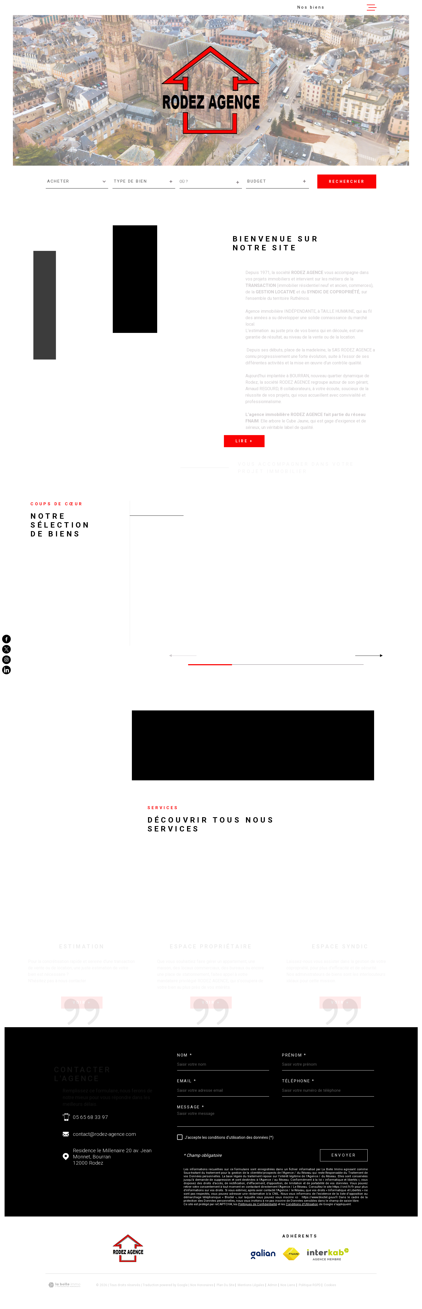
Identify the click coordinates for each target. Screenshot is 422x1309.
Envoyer (344, 1153)
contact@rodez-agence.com (104, 1132)
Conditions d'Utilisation (302, 1202)
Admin (272, 1283)
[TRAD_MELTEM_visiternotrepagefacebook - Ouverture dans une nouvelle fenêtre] (6, 639)
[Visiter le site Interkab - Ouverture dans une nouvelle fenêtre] (263, 1252)
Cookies (330, 1283)
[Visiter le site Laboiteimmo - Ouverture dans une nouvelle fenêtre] (64, 1283)
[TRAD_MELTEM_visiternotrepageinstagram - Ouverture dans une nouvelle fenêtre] (6, 659)
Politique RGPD (310, 1283)
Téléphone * (298, 1079)
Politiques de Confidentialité (257, 1202)
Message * (190, 1105)
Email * (186, 1079)
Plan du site (225, 1283)
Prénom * (294, 1053)
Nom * (184, 1053)
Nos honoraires (201, 1283)
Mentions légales (251, 1283)
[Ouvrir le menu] (372, 7)
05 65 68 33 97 (90, 1115)
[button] (379, 655)
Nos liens (287, 1283)
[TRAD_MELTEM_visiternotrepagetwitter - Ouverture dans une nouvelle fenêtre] (6, 649)
